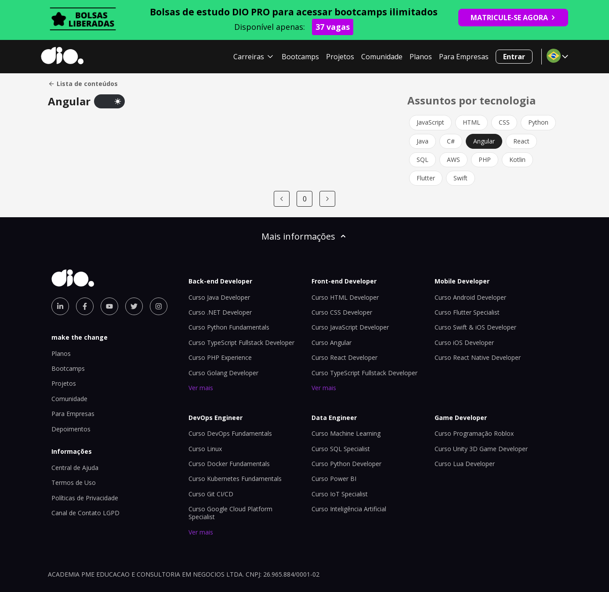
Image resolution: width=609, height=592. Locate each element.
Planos (421, 56)
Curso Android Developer (470, 297)
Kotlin (517, 159)
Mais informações (304, 236)
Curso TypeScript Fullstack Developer (241, 342)
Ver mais (200, 388)
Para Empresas (464, 56)
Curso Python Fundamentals (228, 327)
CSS (504, 122)
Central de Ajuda (74, 467)
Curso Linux (205, 449)
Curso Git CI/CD (210, 494)
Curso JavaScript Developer (350, 327)
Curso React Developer (344, 357)
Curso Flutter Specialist (467, 312)
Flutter (426, 178)
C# (451, 141)
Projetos (340, 56)
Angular (484, 141)
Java (422, 141)
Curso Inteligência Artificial (349, 509)
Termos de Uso (73, 482)
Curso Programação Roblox (474, 433)
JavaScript (430, 122)
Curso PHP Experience (220, 357)
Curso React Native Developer (478, 357)
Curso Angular (332, 342)
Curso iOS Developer (464, 342)
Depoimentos (71, 429)
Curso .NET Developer (220, 312)
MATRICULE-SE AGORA (513, 17)
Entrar (514, 56)
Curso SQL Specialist (341, 449)
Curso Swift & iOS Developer (475, 327)
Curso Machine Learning (346, 433)
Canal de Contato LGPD (85, 513)
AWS (453, 159)
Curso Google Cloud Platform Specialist (230, 513)
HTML (471, 122)
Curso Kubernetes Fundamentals (235, 478)
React (521, 141)
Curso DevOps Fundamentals (230, 433)
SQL (422, 159)
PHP (484, 159)
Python (538, 122)
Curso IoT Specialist (340, 494)
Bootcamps (300, 56)
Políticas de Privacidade (84, 498)
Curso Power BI (334, 478)
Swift (460, 178)
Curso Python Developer (346, 463)
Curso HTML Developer (345, 297)
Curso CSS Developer (342, 312)
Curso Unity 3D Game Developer (481, 449)
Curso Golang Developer (223, 373)
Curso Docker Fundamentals (229, 463)
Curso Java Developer (219, 297)
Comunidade (381, 56)
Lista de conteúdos (83, 83)
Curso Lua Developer (465, 463)
